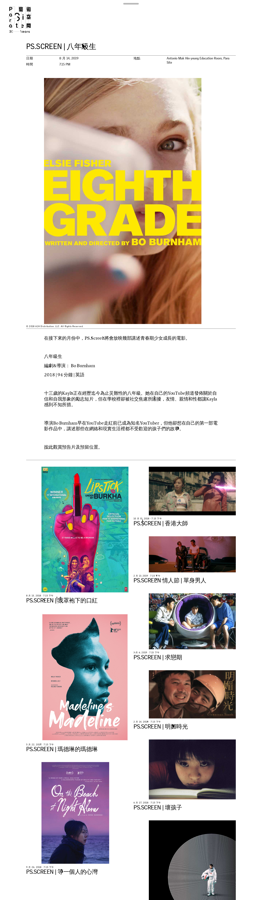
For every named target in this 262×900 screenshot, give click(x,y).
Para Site (25, 20)
